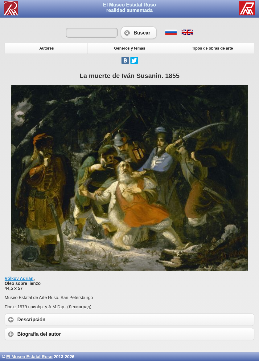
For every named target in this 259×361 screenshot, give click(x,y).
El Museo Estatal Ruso (29, 356)
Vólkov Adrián (19, 278)
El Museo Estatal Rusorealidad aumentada (129, 7)
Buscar (138, 33)
